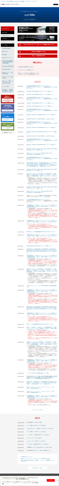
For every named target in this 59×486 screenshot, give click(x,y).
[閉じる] (57, 480)
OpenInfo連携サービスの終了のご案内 (34, 422)
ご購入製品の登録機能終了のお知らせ (25, 66)
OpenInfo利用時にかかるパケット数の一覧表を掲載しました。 (39, 450)
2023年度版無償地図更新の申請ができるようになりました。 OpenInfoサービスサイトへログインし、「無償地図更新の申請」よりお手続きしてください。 (42, 110)
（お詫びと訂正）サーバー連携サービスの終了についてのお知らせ (40, 428)
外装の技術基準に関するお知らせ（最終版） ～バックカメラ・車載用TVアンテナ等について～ (37, 461)
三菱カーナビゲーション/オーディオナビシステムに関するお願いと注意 (35, 458)
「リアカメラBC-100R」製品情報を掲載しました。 (37, 373)
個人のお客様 (10, 1)
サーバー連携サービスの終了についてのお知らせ (36, 431)
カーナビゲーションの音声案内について (26, 70)
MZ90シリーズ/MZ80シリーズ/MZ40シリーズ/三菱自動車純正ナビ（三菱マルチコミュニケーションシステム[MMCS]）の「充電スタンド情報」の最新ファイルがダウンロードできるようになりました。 (42, 328)
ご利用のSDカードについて (26, 456)
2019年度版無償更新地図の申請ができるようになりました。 (39, 199)
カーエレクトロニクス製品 (19, 1)
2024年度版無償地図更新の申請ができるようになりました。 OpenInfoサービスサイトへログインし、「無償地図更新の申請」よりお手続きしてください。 (42, 98)
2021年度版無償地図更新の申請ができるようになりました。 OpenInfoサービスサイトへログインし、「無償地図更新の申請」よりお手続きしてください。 (42, 140)
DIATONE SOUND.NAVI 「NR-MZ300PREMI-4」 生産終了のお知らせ (41, 118)
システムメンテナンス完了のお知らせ (34, 437)
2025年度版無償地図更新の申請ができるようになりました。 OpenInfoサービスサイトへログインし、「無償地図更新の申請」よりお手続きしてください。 (42, 87)
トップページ (3, 1)
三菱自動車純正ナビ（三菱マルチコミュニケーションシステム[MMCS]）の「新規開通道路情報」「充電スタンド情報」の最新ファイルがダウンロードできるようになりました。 (42, 206)
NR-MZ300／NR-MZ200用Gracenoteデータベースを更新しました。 (40, 91)
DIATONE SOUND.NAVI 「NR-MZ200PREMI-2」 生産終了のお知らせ (41, 136)
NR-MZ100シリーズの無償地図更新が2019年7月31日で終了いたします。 (41, 231)
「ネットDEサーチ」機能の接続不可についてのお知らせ (38, 434)
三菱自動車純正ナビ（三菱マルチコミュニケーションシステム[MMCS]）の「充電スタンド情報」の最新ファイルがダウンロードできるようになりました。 (42, 221)
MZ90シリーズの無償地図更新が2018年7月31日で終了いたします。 (40, 324)
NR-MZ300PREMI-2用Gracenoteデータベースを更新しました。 (40, 245)
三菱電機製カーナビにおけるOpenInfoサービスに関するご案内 (39, 447)
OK (50, 480)
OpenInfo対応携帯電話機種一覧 (47, 377)
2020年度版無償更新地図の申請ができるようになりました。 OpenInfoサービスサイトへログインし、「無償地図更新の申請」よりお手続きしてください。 (42, 158)
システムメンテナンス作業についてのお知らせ (36, 441)
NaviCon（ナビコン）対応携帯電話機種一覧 (35, 378)
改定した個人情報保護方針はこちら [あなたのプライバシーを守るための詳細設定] (22, 478)
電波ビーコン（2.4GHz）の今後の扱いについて (28, 73)
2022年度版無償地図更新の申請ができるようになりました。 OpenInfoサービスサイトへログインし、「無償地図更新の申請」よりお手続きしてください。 (42, 123)
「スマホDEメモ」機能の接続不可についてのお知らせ (37, 444)
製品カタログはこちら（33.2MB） (42, 196)
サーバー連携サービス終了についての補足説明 (36, 425)
